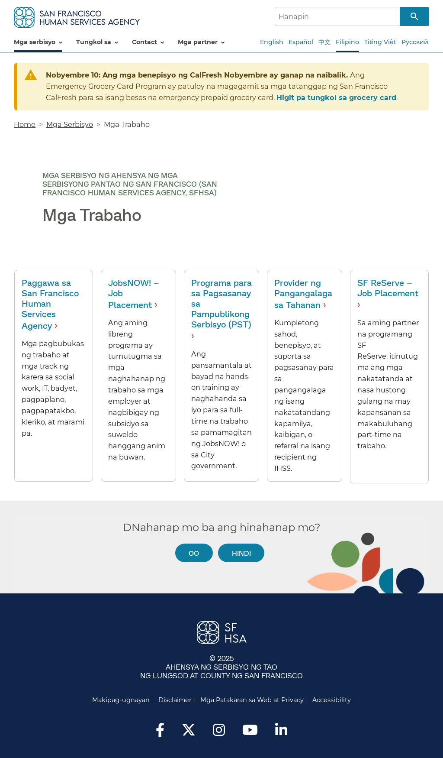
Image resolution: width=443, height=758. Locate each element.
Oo (194, 553)
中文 (324, 42)
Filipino (347, 42)
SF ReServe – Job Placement (387, 287)
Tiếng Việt (380, 42)
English (271, 42)
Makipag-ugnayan (121, 700)
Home (24, 124)
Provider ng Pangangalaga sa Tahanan (303, 293)
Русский (414, 42)
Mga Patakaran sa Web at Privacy (252, 700)
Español (301, 42)
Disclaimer (175, 700)
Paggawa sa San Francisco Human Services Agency (50, 303)
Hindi (241, 553)
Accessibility (331, 700)
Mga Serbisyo (69, 124)
